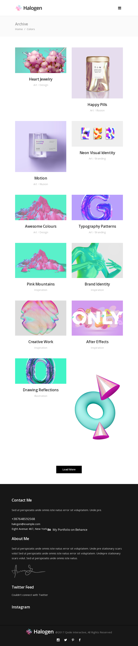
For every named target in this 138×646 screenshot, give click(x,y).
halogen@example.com (26, 524)
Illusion (100, 110)
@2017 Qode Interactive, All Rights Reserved (83, 632)
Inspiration (40, 290)
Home (19, 29)
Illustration (40, 396)
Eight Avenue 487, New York (29, 529)
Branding (100, 158)
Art (35, 85)
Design (44, 85)
